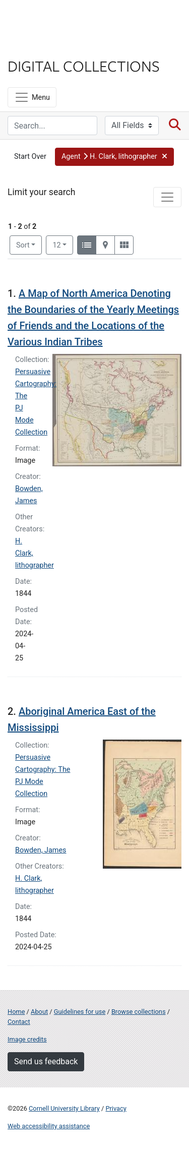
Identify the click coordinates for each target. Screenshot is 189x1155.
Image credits (27, 1039)
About (39, 1011)
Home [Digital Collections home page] (16, 1011)
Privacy (115, 1108)
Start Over (30, 156)
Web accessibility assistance (49, 1126)
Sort (23, 245)
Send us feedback (46, 1061)
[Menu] (32, 97)
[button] (114, 157)
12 (62, 244)
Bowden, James (41, 850)
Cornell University (58, 19)
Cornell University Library (64, 1108)
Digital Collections (84, 65)
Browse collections (138, 1011)
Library (38, 46)
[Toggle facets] (167, 197)
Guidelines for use (79, 1011)
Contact (19, 1021)
